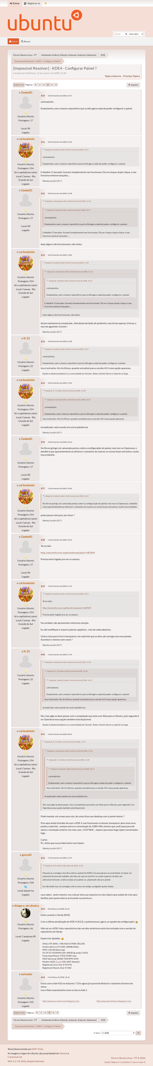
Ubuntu (63, 1053)
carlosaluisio (27, 139)
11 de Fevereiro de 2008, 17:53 (60, 655)
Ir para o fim (19, 85)
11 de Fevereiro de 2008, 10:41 (60, 540)
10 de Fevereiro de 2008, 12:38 (60, 193)
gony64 (27, 854)
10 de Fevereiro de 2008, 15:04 (60, 383)
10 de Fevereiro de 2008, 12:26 (60, 142)
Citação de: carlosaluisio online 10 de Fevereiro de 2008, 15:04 (68, 662)
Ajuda (107, 1062)
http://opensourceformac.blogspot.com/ (60, 1001)
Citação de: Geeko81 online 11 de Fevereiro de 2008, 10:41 (67, 594)
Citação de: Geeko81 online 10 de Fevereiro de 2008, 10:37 (67, 150)
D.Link (59, 961)
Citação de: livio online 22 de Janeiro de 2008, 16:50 (64, 865)
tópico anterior (113, 76)
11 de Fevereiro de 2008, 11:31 (60, 586)
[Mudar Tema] (45, 3)
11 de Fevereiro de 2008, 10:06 (60, 488)
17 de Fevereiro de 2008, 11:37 (60, 858)
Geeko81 (26, 92)
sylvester (26, 974)
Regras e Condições (120, 1062)
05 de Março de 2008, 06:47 (59, 909)
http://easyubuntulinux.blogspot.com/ (114, 1001)
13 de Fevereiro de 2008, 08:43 (60, 734)
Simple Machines (35, 1061)
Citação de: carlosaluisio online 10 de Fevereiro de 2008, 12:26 (68, 201)
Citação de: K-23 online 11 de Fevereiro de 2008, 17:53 (65, 742)
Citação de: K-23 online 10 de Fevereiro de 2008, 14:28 (65, 391)
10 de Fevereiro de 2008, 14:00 (60, 255)
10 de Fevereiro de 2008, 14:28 (60, 341)
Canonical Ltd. (15, 1056)
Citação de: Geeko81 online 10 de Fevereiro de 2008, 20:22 (67, 496)
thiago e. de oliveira (26, 905)
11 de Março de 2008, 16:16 (59, 977)
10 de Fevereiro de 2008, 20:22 (60, 442)
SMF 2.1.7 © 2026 (17, 1061)
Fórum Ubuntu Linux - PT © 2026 (128, 1057)
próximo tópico (131, 76)
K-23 (27, 338)
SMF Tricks (37, 1049)
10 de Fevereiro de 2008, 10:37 (60, 96)
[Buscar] (126, 34)
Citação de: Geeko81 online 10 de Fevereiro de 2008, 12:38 (67, 263)
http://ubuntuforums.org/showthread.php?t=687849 (68, 552)
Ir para (97, 1033)
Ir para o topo (19, 1013)
